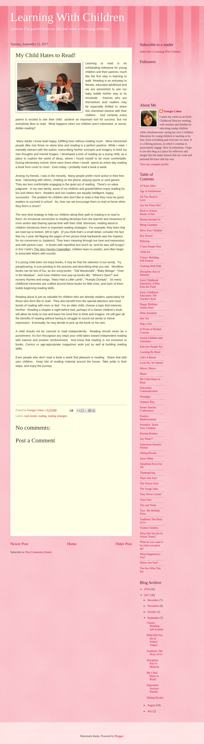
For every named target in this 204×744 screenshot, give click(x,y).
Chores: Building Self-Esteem (149, 259)
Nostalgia (145, 396)
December (153, 600)
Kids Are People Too (151, 346)
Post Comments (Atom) (39, 552)
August (151, 705)
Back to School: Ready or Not (148, 212)
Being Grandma (148, 224)
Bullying (144, 241)
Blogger (119, 736)
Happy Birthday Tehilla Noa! (149, 306)
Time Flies (146, 499)
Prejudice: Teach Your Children (149, 426)
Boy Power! (146, 235)
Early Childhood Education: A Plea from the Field (150, 283)
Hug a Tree (146, 323)
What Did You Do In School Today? (151, 535)
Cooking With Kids (150, 266)
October (152, 611)
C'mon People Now (150, 246)
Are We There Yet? (150, 205)
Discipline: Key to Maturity (153, 663)
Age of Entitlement (150, 191)
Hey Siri (144, 318)
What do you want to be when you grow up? (151, 545)
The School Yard (149, 483)
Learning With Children (67, 17)
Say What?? (146, 438)
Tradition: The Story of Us (154, 653)
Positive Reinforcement (148, 418)
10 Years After (148, 185)
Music (143, 373)
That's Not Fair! (148, 478)
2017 (147, 595)
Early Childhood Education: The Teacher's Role (149, 295)
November (153, 605)
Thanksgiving (147, 472)
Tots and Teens (148, 505)
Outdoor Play (147, 402)
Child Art (145, 251)
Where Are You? (149, 562)
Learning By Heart (150, 352)
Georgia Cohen (172, 111)
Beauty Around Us (150, 219)
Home (71, 544)
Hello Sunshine (148, 313)
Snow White (146, 458)
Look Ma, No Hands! (151, 362)
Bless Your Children (151, 230)
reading (42, 416)
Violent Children (149, 527)
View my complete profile (154, 164)
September (153, 617)
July (150, 711)
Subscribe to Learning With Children (160, 51)
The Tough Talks (149, 488)
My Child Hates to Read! (153, 676)
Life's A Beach (148, 357)
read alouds (30, 416)
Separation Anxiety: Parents (153, 688)
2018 (147, 589)
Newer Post (19, 544)
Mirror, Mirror (148, 368)
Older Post (124, 544)
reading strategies (57, 416)
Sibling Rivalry (148, 453)
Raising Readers (149, 433)
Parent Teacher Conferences (148, 409)
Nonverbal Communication (149, 389)
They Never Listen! (150, 494)
